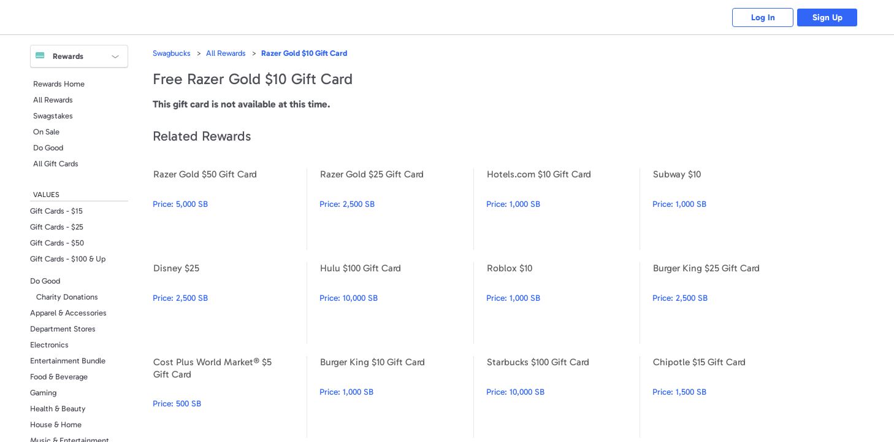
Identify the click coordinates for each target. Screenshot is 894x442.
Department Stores (63, 328)
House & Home (56, 424)
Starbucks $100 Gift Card (563, 397)
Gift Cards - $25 (56, 226)
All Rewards (53, 99)
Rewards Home (59, 83)
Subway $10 (729, 209)
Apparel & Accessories (68, 312)
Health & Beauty (58, 408)
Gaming (43, 392)
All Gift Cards (55, 163)
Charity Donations (67, 296)
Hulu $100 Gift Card (396, 303)
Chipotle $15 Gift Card (729, 397)
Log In (763, 17)
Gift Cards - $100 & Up (67, 258)
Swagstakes (53, 115)
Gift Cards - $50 (57, 242)
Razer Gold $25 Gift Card (396, 209)
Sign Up (827, 17)
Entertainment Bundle (67, 360)
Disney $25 (230, 303)
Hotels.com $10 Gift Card (563, 209)
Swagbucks (172, 53)
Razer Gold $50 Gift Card (230, 209)
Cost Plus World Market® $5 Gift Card (230, 397)
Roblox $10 (563, 303)
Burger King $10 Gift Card (396, 397)
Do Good (48, 147)
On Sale (46, 131)
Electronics (49, 344)
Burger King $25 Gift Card (729, 303)
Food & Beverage (59, 376)
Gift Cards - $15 (56, 210)
